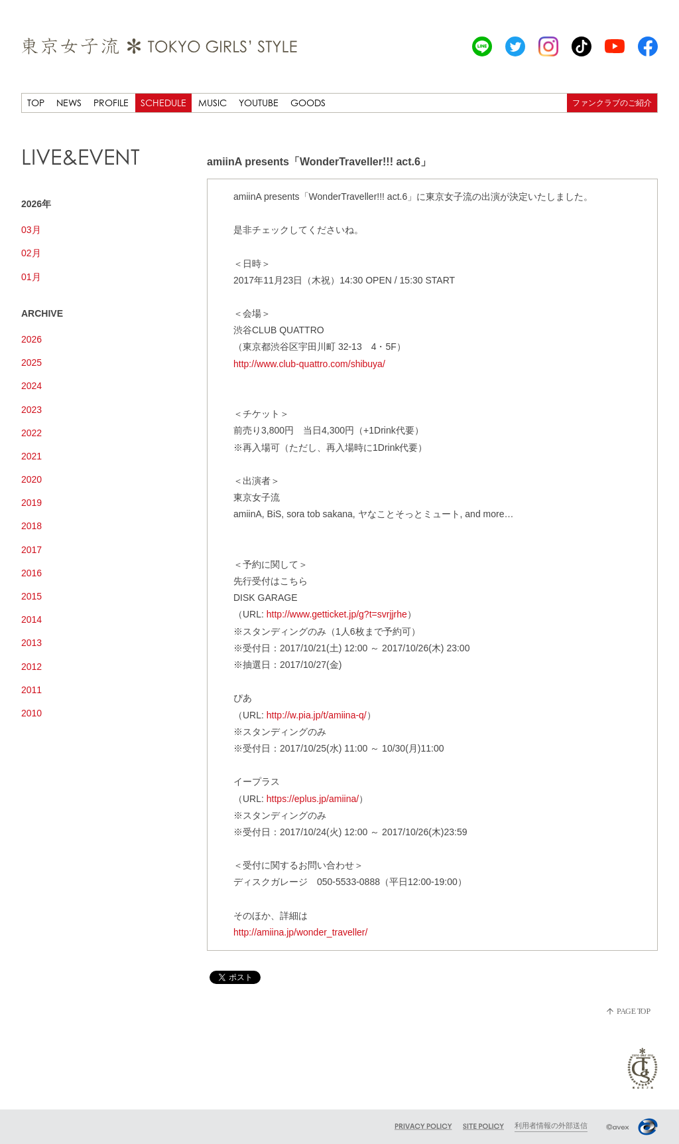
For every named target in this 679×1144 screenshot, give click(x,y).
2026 (31, 339)
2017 (31, 549)
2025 (31, 362)
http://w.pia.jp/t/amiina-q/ (317, 715)
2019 (31, 502)
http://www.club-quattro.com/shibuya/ (309, 364)
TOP (35, 102)
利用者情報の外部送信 (551, 1125)
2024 (31, 385)
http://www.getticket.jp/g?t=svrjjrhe (337, 614)
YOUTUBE (258, 102)
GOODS (308, 102)
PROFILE (111, 102)
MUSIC (212, 102)
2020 (31, 479)
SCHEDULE (163, 102)
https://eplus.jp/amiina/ (313, 798)
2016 (31, 573)
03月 (31, 229)
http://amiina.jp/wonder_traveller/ (300, 932)
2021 (31, 456)
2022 (31, 433)
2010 (31, 713)
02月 (31, 253)
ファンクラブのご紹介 (612, 103)
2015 (31, 596)
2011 (31, 690)
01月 (31, 277)
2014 (31, 619)
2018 (31, 526)
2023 (31, 409)
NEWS (69, 102)
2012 (31, 666)
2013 (31, 642)
